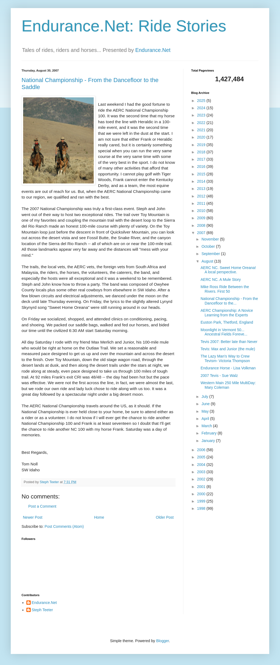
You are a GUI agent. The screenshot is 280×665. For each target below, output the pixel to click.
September (211, 254)
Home (99, 517)
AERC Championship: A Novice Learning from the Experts (227, 312)
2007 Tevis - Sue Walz (219, 375)
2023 (201, 115)
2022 (201, 123)
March (207, 426)
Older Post (165, 517)
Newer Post (32, 517)
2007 (201, 233)
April (205, 418)
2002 (201, 479)
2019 (201, 145)
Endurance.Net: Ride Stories (124, 26)
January (208, 440)
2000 (201, 494)
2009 (201, 218)
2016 (201, 166)
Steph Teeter (42, 610)
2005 (201, 457)
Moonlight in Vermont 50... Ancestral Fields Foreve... (224, 332)
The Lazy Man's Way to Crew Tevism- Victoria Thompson (225, 358)
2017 (201, 159)
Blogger (162, 641)
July (205, 396)
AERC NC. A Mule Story (221, 279)
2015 (201, 174)
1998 (201, 508)
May (205, 411)
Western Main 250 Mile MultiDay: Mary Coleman (228, 385)
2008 (201, 225)
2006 (201, 450)
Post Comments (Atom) (64, 526)
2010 (201, 210)
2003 (201, 472)
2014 (201, 181)
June (206, 404)
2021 (201, 130)
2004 (201, 464)
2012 (201, 196)
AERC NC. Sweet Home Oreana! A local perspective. (228, 270)
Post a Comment (42, 506)
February (209, 433)
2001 (201, 486)
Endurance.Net (152, 50)
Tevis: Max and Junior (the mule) (228, 349)
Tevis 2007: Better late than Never (229, 341)
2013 (201, 188)
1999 (201, 501)
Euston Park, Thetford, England (227, 322)
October (208, 246)
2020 (201, 137)
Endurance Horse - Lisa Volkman (228, 368)
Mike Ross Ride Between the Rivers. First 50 (225, 289)
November (210, 239)
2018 (201, 152)
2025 (201, 100)
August (207, 261)
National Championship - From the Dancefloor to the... (229, 300)
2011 (201, 203)
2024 (201, 108)
